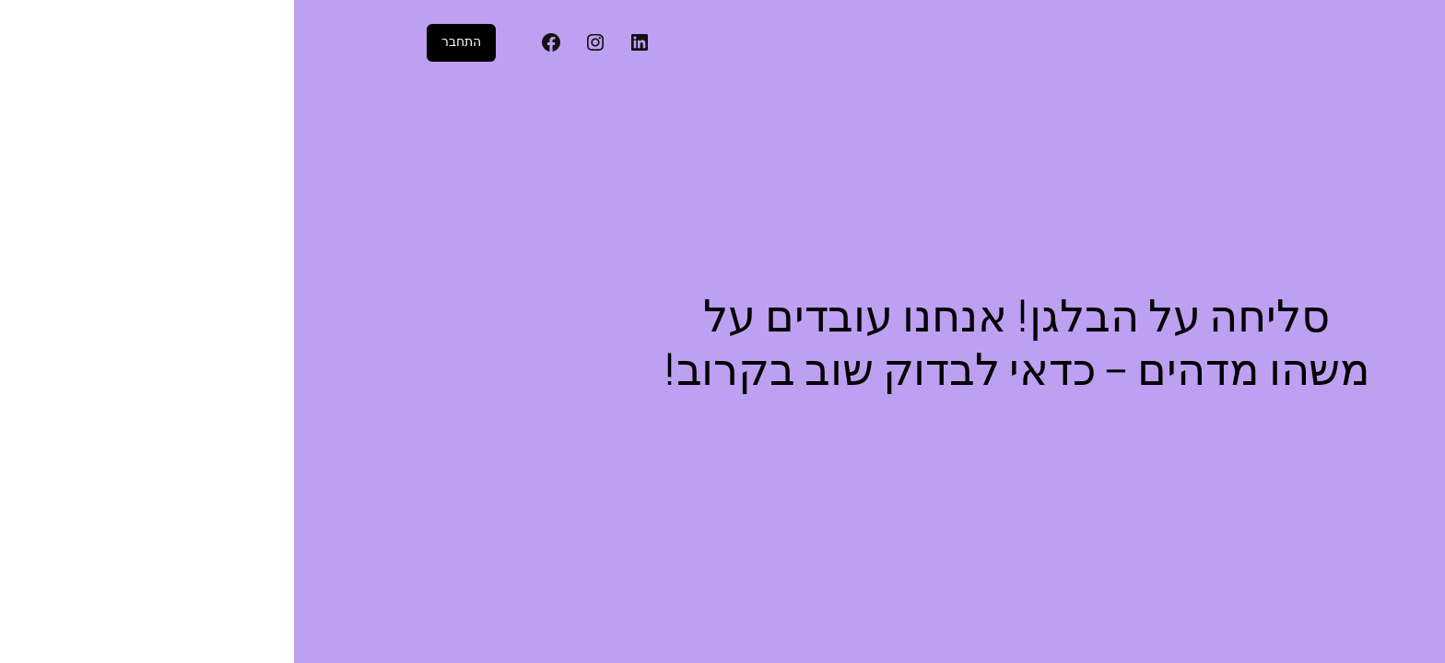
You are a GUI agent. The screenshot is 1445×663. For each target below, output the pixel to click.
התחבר (167, 42)
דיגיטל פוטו (1267, 42)
